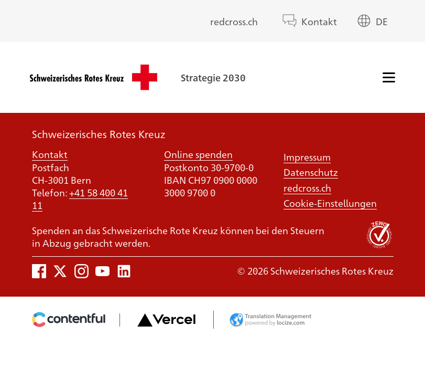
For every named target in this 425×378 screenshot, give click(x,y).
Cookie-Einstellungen (330, 202)
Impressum (307, 156)
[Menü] (388, 77)
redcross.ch (234, 21)
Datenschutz (311, 171)
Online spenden (198, 154)
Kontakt (319, 21)
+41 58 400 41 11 (80, 198)
